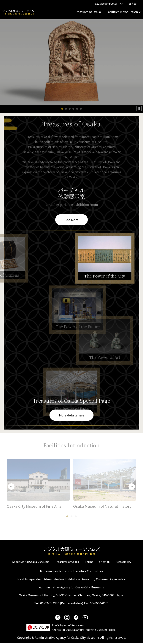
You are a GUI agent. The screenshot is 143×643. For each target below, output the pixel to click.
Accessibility (123, 562)
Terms (89, 562)
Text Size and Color (108, 3)
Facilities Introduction (124, 11)
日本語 (132, 3)
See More (71, 219)
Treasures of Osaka (88, 11)
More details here (71, 415)
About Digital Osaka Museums (30, 562)
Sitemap (104, 562)
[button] (62, 109)
